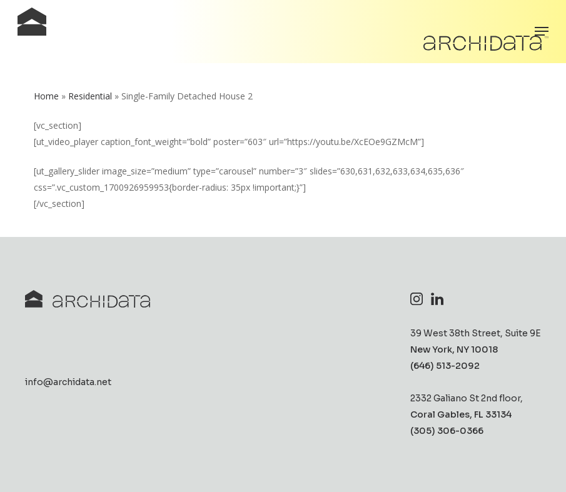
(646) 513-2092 (445, 366)
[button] (541, 31)
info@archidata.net (68, 382)
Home (46, 96)
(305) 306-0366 (446, 431)
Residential (90, 96)
